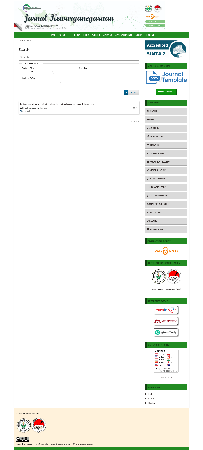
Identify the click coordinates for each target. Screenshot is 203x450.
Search (139, 35)
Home (52, 35)
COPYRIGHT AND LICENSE (158, 204)
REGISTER (152, 111)
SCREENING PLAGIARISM (158, 195)
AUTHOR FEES (154, 212)
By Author (83, 68)
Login (86, 35)
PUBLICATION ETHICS (156, 187)
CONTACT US (153, 128)
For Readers (149, 394)
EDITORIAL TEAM (155, 136)
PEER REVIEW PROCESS (157, 178)
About (62, 35)
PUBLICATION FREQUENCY (158, 162)
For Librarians (150, 403)
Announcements (123, 35)
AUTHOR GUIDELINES (156, 170)
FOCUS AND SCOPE (155, 153)
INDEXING (152, 221)
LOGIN (150, 119)
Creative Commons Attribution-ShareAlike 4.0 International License (66, 444)
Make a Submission (166, 92)
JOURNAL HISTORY (155, 229)
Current (96, 35)
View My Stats (166, 377)
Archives (107, 35)
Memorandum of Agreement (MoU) (166, 289)
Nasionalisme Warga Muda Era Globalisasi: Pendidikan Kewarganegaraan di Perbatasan (57, 104)
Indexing (150, 35)
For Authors (149, 398)
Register (75, 35)
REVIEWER (153, 145)
